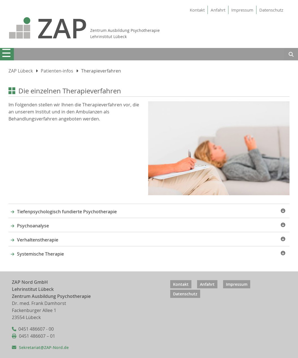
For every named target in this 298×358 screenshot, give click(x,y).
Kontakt (197, 10)
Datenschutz (271, 10)
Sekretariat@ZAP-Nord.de (44, 347)
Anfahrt (218, 10)
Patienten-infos (57, 71)
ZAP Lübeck (20, 71)
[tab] (149, 211)
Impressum (242, 10)
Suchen (291, 55)
